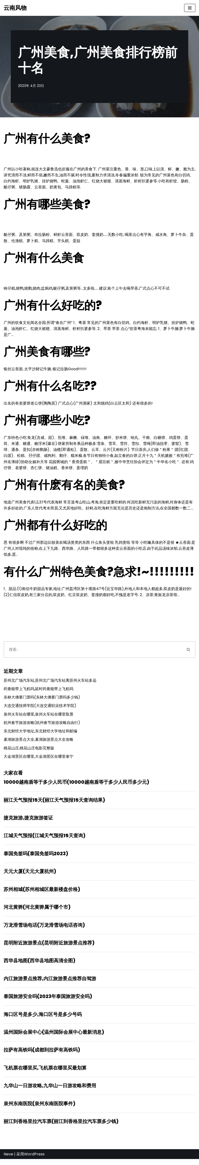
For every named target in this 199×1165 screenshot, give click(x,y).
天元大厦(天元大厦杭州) (30, 875)
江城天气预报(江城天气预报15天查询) (44, 839)
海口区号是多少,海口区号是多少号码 (43, 1019)
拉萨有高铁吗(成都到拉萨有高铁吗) (42, 1055)
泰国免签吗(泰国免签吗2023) (36, 857)
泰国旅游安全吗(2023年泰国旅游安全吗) (48, 1001)
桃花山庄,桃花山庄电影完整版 (29, 751)
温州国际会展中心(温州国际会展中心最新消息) (54, 1037)
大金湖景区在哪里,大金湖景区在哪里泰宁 (38, 759)
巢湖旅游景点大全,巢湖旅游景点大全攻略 (38, 742)
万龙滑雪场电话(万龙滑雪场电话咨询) (44, 929)
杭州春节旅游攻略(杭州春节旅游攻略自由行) (42, 725)
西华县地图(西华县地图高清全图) (39, 965)
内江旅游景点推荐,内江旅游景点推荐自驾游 (50, 983)
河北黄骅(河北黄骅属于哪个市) (37, 911)
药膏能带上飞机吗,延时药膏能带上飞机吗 (38, 691)
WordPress (34, 1160)
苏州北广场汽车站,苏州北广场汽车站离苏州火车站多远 (50, 683)
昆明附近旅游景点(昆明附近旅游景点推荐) (49, 947)
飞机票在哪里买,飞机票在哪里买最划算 (45, 1073)
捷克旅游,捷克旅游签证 (28, 821)
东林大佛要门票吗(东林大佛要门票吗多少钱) (42, 700)
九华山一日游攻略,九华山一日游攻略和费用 (50, 1091)
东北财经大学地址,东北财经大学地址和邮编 (40, 734)
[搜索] (93, 652)
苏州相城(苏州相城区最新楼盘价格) (42, 893)
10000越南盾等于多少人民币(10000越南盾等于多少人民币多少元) (76, 785)
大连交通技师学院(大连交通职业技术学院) (40, 708)
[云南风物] (15, 7)
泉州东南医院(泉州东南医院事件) (39, 1109)
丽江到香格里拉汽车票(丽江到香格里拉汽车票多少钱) (61, 1127)
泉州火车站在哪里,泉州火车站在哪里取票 (38, 717)
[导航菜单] (189, 8)
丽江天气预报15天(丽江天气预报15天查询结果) (54, 803)
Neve (8, 1160)
